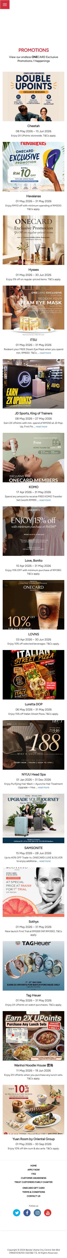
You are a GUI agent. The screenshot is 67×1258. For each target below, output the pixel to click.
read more (45, 352)
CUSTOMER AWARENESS (33, 1178)
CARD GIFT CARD (33, 1188)
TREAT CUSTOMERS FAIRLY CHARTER (33, 1182)
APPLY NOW (34, 1170)
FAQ (33, 1174)
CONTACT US (33, 1196)
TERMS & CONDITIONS (33, 1192)
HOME (33, 1166)
